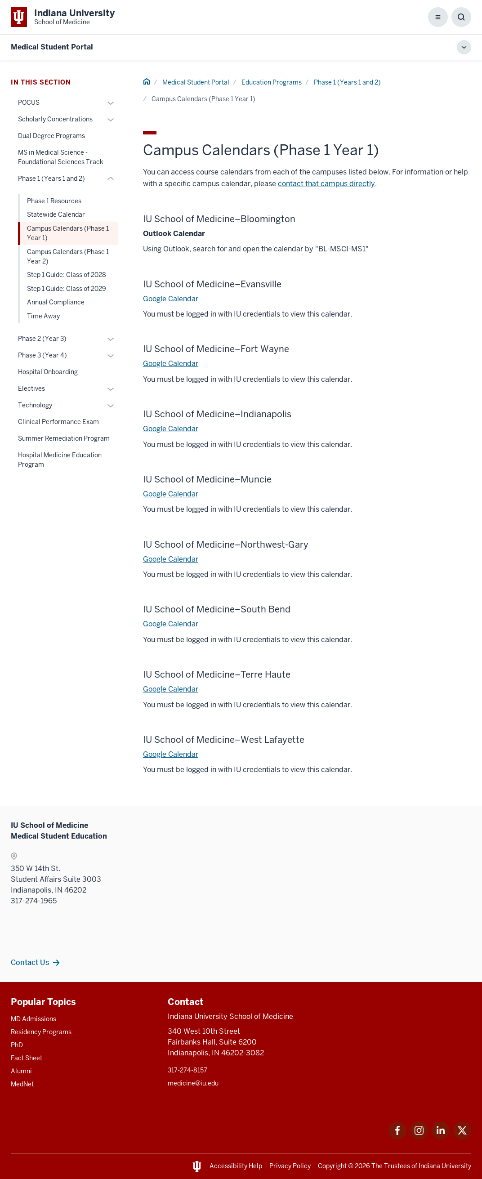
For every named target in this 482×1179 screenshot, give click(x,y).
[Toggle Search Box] (461, 17)
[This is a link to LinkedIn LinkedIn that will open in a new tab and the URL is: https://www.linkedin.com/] (441, 1137)
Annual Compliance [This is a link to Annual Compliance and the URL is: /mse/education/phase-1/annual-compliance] (56, 302)
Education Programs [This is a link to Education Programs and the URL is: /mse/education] (271, 82)
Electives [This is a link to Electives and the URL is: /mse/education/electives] (31, 388)
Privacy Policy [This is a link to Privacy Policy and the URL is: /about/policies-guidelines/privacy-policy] (290, 1166)
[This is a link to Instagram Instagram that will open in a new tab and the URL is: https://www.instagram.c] (419, 1137)
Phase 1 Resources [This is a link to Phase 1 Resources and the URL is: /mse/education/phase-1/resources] (54, 201)
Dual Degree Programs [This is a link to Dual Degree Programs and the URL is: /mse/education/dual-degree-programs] (51, 136)
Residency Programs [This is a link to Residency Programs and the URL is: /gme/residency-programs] (41, 1032)
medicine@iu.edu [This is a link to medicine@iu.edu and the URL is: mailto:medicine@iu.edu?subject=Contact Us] (193, 1083)
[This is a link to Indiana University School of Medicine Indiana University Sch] (63, 17)
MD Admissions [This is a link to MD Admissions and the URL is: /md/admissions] (33, 1019)
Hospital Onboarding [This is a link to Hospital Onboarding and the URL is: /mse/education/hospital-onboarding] (48, 372)
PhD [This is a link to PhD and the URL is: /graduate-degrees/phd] (17, 1045)
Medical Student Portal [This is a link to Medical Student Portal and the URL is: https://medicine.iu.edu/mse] (52, 47)
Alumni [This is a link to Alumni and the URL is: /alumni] (21, 1071)
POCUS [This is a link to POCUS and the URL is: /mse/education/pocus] (29, 102)
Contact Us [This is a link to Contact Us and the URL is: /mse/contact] (30, 962)
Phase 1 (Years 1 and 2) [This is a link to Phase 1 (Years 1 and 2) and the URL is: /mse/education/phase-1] (347, 82)
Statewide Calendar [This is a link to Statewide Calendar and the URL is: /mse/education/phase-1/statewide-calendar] (56, 214)
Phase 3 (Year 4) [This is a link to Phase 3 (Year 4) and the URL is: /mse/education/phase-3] (42, 355)
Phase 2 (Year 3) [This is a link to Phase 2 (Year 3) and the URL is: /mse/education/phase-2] (42, 339)
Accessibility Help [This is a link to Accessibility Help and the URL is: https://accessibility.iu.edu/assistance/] (236, 1166)
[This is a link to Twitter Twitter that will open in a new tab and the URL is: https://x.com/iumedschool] (462, 1137)
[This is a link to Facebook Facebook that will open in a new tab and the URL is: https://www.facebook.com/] (397, 1137)
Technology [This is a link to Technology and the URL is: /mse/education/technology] (35, 405)
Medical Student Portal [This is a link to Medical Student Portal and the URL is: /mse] (195, 82)
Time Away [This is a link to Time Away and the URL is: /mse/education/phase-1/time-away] (43, 316)
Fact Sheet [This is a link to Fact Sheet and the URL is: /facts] (26, 1058)
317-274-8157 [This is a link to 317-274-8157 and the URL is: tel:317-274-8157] (187, 1070)
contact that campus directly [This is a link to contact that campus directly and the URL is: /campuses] (326, 183)
